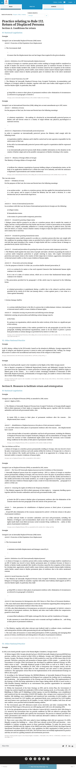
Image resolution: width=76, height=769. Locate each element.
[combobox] (28, 15)
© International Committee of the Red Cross (38, 764)
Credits (60, 2)
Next (73, 766)
